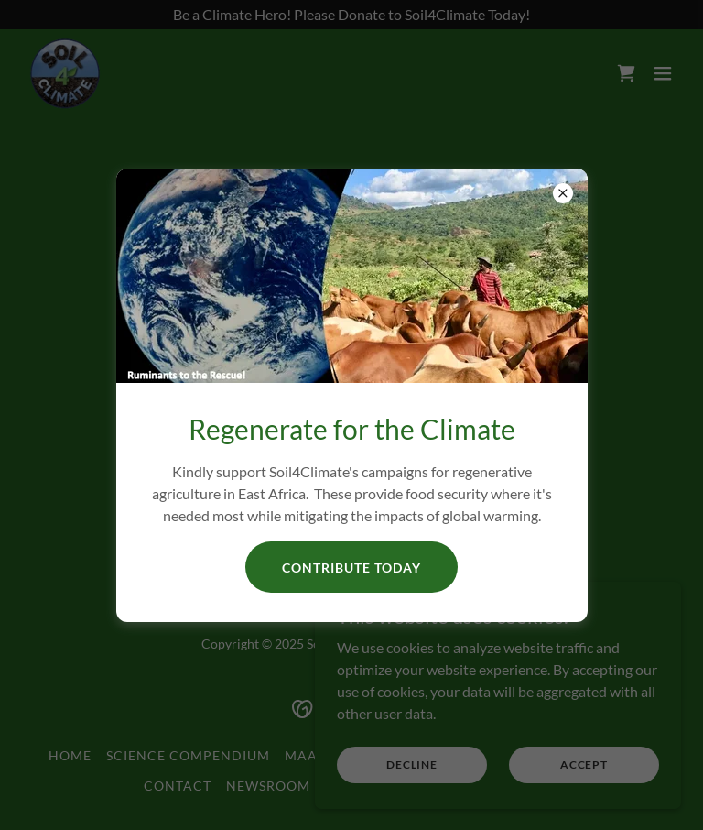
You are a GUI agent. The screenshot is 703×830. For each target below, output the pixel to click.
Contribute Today (351, 567)
